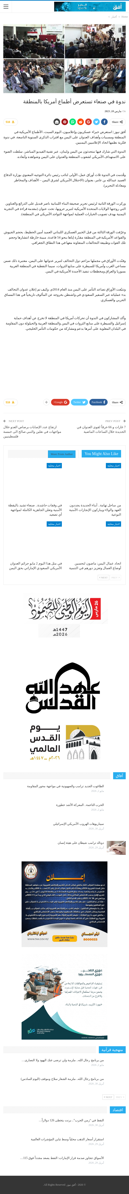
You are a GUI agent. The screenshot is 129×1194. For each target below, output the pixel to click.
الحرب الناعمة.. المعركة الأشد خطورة (80, 805)
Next (103, 577)
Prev (115, 577)
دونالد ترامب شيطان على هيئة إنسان (81, 842)
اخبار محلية (113, 465)
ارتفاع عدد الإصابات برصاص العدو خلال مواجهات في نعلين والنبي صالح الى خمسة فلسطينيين (32, 431)
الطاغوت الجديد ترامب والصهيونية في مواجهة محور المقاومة (65, 786)
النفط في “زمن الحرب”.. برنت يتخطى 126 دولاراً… (71, 1120)
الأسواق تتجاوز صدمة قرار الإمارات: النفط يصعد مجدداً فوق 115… (62, 1158)
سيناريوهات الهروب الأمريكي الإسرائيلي (78, 824)
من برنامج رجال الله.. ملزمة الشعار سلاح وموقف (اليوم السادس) (62, 1079)
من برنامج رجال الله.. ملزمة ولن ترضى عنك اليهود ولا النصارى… (63, 1060)
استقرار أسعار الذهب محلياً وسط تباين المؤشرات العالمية (67, 1139)
